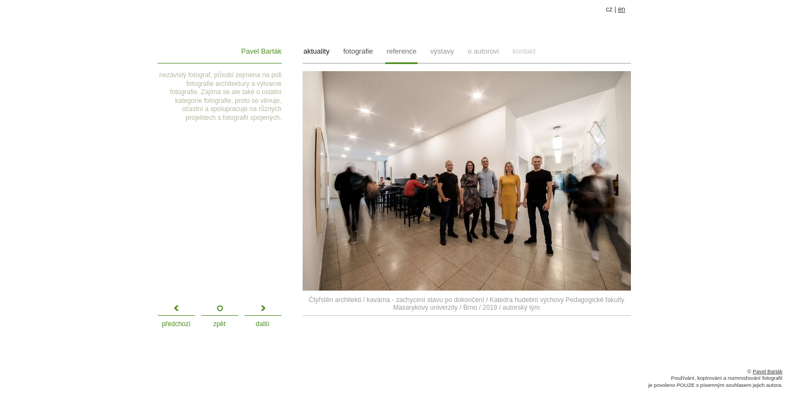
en (621, 9)
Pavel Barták (261, 51)
